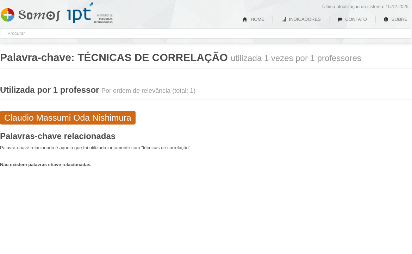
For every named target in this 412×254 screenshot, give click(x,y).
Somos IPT (30, 13)
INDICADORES (301, 19)
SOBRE (395, 19)
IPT (90, 13)
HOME (253, 19)
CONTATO (352, 19)
